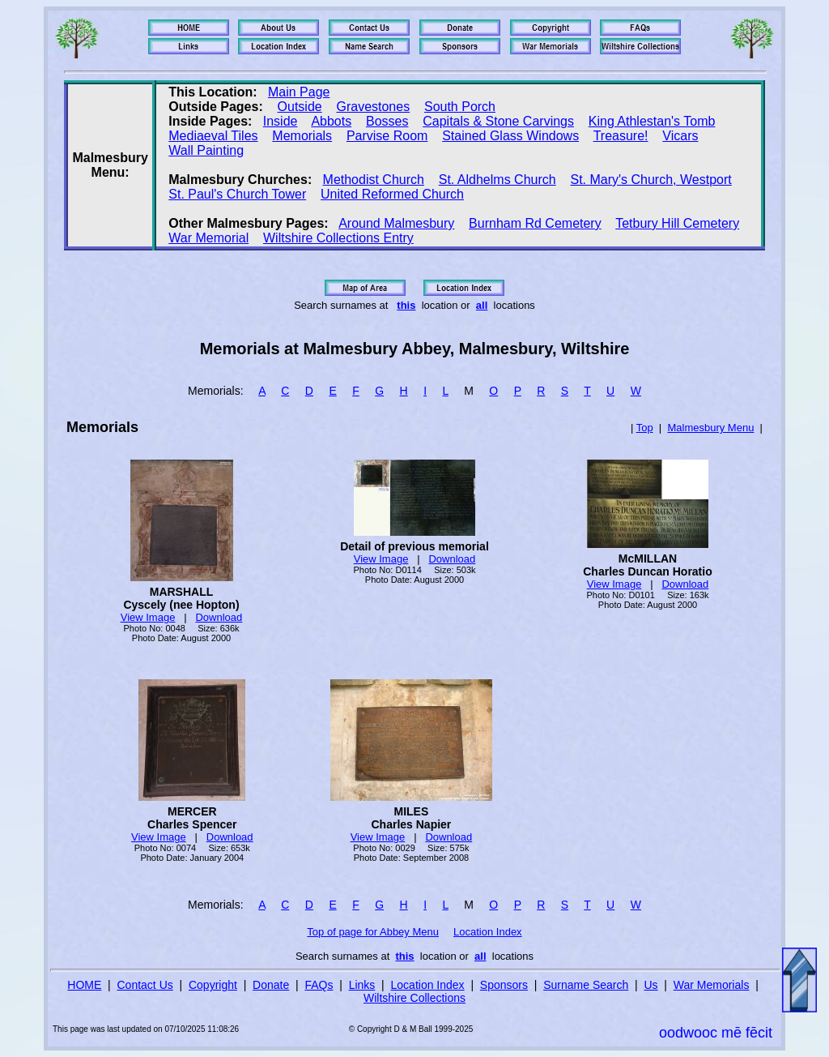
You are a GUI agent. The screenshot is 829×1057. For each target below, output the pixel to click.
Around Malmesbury (396, 223)
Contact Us (145, 984)
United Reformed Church (392, 194)
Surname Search (585, 984)
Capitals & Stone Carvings (498, 121)
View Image (148, 617)
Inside (280, 121)
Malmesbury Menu (710, 428)
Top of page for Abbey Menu (373, 932)
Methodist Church (373, 179)
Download (218, 617)
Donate (271, 984)
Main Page (299, 92)
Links (362, 984)
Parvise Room (386, 136)
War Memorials (712, 984)
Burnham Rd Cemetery (535, 223)
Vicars (680, 136)
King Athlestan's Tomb (652, 121)
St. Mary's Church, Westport (650, 179)
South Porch (459, 106)
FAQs (318, 984)
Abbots (331, 121)
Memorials (302, 136)
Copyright (213, 984)
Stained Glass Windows (510, 136)
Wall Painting (206, 150)
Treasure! (620, 136)
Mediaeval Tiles (212, 136)
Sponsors (504, 984)
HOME (84, 984)
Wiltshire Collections (414, 997)
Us (650, 984)
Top (644, 428)
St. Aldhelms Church (497, 179)
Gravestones (373, 106)
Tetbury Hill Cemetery (677, 223)
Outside (300, 106)
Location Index (487, 932)
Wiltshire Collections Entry (338, 238)
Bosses (387, 121)
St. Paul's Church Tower (237, 194)
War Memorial (208, 238)
